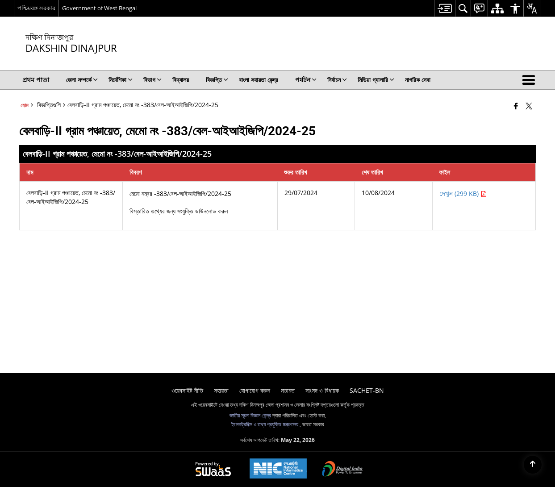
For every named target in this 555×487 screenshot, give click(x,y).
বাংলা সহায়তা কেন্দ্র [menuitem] (258, 79)
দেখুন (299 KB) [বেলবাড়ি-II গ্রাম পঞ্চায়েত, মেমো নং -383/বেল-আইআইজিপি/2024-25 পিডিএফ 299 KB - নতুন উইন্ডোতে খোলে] (463, 193)
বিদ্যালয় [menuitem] (180, 79)
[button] (530, 80)
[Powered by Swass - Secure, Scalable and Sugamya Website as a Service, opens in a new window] (213, 469)
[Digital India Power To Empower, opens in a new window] (342, 469)
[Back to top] (533, 465)
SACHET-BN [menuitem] (367, 390)
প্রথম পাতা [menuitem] (35, 79)
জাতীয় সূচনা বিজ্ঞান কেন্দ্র (250, 415)
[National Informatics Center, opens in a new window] (278, 469)
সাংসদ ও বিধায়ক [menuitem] (322, 390)
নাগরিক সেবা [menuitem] (417, 79)
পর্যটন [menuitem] (306, 79)
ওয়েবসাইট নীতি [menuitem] (187, 390)
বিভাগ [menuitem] (152, 79)
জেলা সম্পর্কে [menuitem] (82, 79)
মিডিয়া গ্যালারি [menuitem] (376, 79)
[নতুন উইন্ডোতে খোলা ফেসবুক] (516, 105)
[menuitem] (444, 8)
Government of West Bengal (99, 8)
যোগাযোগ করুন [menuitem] (254, 390)
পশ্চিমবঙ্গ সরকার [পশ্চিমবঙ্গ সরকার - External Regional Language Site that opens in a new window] (36, 8)
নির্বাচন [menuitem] (337, 79)
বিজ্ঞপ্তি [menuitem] (217, 79)
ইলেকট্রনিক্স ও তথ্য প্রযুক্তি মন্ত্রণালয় (265, 424)
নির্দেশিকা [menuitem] (120, 79)
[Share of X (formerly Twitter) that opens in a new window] (528, 105)
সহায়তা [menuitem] (221, 390)
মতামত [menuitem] (288, 390)
